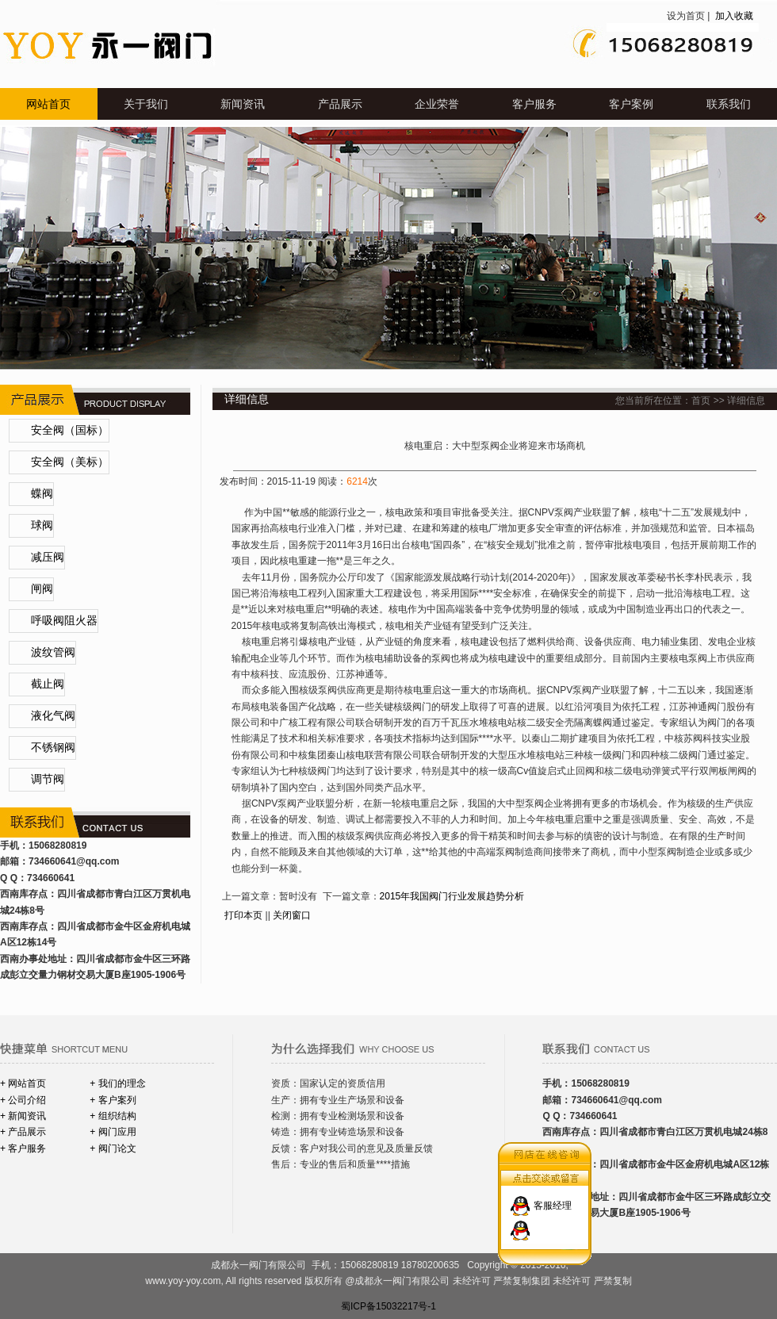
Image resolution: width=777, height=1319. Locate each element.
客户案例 (631, 104)
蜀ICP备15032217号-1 (388, 1306)
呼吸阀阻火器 (64, 621)
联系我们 (728, 104)
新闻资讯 (242, 104)
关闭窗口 (292, 915)
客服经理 (553, 1197)
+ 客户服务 (23, 1148)
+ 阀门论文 (113, 1148)
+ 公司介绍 (23, 1100)
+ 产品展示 (23, 1131)
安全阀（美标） (70, 462)
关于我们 (146, 104)
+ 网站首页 (23, 1083)
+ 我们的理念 (117, 1083)
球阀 (42, 525)
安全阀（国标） (70, 430)
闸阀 (42, 589)
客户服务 (534, 104)
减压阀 (47, 557)
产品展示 (340, 104)
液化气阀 (53, 716)
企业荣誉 (437, 104)
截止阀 (47, 684)
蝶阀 (42, 494)
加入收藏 (733, 15)
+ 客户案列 (113, 1100)
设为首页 (686, 15)
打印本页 (243, 915)
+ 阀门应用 (113, 1131)
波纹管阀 (53, 652)
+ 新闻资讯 (23, 1116)
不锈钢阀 (53, 747)
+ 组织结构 (113, 1116)
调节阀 (47, 779)
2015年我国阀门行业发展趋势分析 (452, 896)
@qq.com (97, 861)
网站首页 (48, 104)
